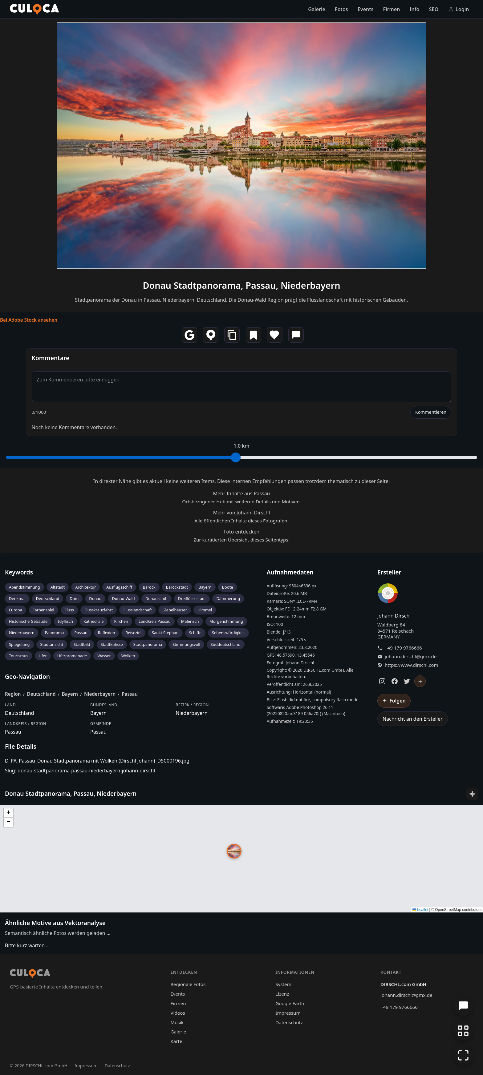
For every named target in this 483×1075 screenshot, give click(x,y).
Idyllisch (65, 621)
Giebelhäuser (174, 610)
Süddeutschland (226, 644)
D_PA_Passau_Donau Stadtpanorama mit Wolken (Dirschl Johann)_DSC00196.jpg (97, 760)
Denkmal (17, 598)
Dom (74, 598)
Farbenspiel (43, 610)
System (283, 984)
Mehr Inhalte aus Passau (241, 493)
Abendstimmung (24, 587)
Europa (15, 610)
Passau (81, 632)
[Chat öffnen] (463, 1006)
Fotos (341, 9)
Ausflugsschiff (119, 587)
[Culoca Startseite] (34, 9)
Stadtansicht (51, 644)
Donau (95, 598)
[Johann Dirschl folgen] (420, 681)
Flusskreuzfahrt (98, 610)
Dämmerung (228, 598)
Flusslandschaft (137, 610)
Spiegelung (19, 644)
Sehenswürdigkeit (228, 632)
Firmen (391, 9)
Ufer (43, 655)
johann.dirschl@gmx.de (410, 656)
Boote (227, 587)
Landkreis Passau (155, 621)
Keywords (19, 572)
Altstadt (58, 587)
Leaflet (420, 910)
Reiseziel (133, 632)
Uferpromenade (72, 655)
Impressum (287, 1013)
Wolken (128, 655)
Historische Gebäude (28, 621)
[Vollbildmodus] (463, 1055)
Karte (176, 1041)
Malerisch (190, 621)
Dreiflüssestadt (192, 598)
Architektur (85, 587)
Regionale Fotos (187, 984)
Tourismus (18, 655)
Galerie (316, 9)
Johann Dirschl (394, 615)
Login (458, 9)
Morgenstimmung (226, 621)
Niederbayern (21, 632)
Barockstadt (177, 587)
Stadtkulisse (112, 644)
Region (13, 694)
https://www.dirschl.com (411, 665)
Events (365, 9)
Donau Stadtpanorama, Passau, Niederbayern (241, 285)
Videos (177, 1013)
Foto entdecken (241, 531)
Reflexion (106, 632)
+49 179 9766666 (403, 648)
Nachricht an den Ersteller (413, 718)
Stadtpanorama (147, 644)
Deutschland (47, 598)
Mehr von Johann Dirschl (241, 512)
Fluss (69, 610)
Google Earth (289, 1003)
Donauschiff (156, 598)
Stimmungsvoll (186, 644)
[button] (234, 851)
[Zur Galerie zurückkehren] (463, 1031)
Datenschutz (289, 1022)
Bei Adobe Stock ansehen (28, 320)
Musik (176, 1022)
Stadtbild (82, 644)
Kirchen (121, 621)
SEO (434, 9)
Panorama (54, 632)
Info (415, 9)
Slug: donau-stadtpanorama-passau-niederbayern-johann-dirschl (80, 770)
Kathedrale (93, 621)
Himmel (204, 610)
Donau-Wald (123, 598)
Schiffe (195, 632)
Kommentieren (430, 412)
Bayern (204, 587)
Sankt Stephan (165, 632)
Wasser (104, 655)
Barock (149, 587)
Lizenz (282, 994)
